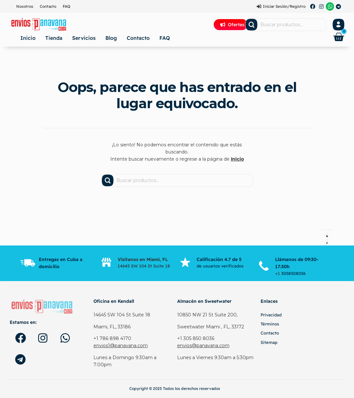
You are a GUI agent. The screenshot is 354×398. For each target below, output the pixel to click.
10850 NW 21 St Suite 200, (207, 315)
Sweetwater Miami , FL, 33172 (210, 327)
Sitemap (269, 342)
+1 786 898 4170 (112, 338)
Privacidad (271, 314)
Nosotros (24, 6)
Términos (270, 323)
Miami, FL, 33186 (112, 327)
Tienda (53, 38)
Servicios (84, 38)
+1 (278, 273)
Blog (111, 38)
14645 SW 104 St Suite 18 (121, 315)
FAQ (66, 6)
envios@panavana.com (203, 345)
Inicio (28, 38)
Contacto (48, 6)
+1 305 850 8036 (195, 338)
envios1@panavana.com (120, 345)
